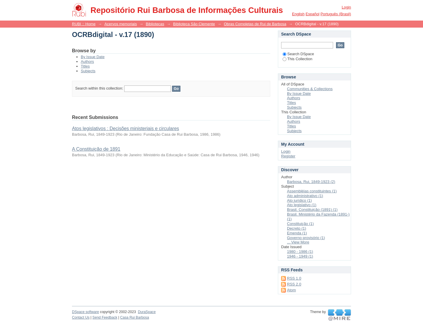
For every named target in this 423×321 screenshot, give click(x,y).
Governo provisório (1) (306, 238)
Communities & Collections (310, 89)
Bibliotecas (155, 24)
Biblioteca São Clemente (194, 24)
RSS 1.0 (294, 278)
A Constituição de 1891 (96, 149)
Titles (85, 66)
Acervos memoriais (120, 24)
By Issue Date (93, 57)
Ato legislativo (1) (301, 205)
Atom (291, 290)
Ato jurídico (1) (299, 200)
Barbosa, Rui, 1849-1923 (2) (311, 181)
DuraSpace (146, 312)
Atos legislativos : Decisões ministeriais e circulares (125, 128)
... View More (298, 242)
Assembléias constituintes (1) (312, 191)
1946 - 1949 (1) (300, 256)
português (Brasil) (335, 14)
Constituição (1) (300, 223)
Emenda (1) (297, 233)
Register (288, 156)
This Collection (297, 59)
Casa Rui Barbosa (134, 317)
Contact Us (81, 317)
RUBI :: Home (83, 24)
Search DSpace (298, 54)
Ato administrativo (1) (305, 196)
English (298, 14)
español (312, 14)
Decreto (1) (296, 228)
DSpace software (85, 312)
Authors (87, 61)
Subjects (88, 71)
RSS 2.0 (294, 284)
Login (346, 7)
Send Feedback (105, 317)
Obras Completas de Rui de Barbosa (255, 24)
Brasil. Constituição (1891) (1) (312, 209)
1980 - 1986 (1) (300, 251)
